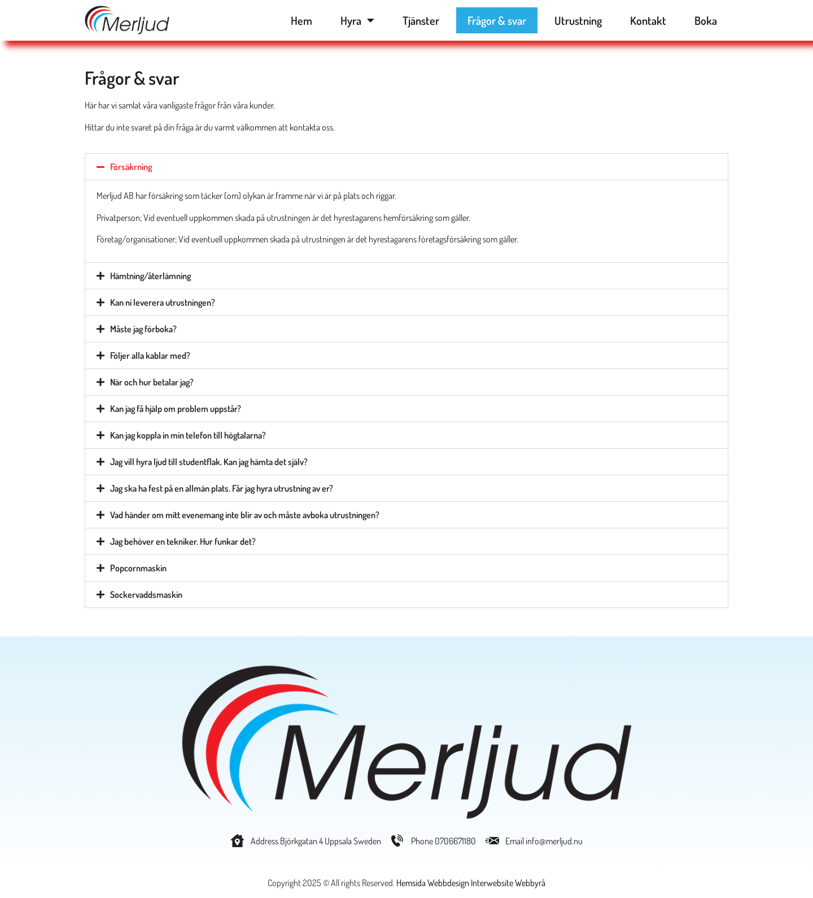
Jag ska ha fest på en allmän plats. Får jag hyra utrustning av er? (221, 488)
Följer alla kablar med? (150, 355)
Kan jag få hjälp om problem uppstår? (175, 408)
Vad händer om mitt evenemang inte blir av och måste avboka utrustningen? (244, 514)
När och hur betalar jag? (152, 382)
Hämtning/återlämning (150, 275)
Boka (705, 20)
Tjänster (421, 20)
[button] (406, 167)
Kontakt (648, 20)
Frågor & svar (496, 20)
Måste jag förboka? (143, 329)
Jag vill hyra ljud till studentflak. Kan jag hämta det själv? (209, 461)
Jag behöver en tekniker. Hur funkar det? (183, 541)
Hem (301, 20)
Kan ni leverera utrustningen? (162, 302)
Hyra (357, 20)
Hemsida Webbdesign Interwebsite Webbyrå (470, 882)
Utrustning (578, 20)
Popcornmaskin (138, 568)
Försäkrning (131, 166)
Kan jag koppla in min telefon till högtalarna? (188, 435)
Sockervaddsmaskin (146, 594)
